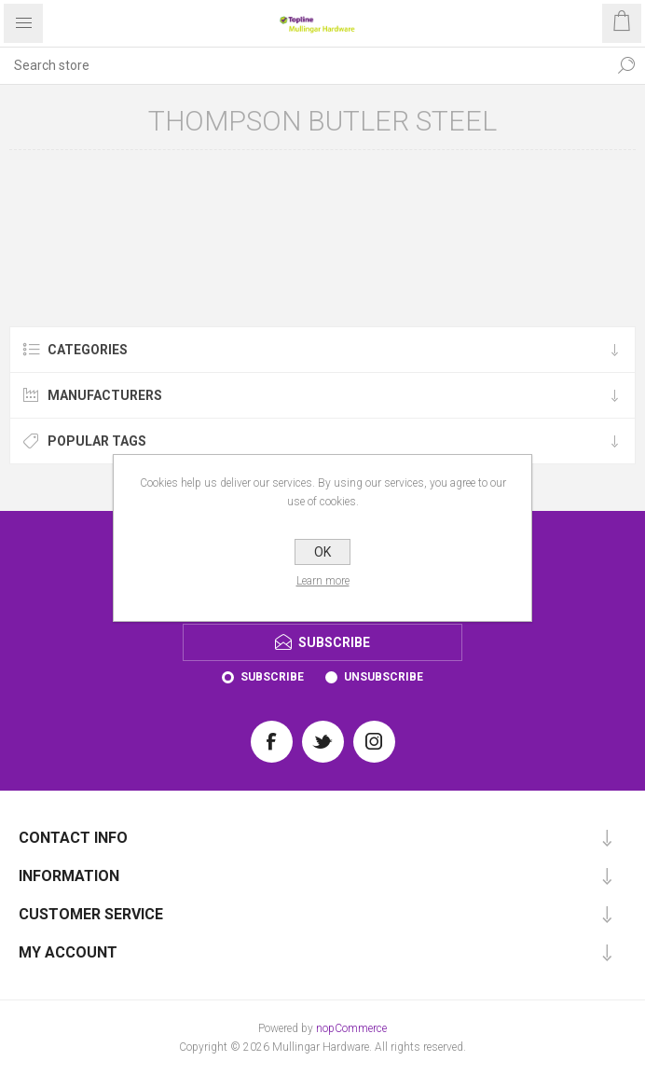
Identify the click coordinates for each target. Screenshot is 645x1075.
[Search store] (304, 65)
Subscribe (272, 676)
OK (322, 551)
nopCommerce (351, 1028)
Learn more (323, 580)
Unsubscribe (383, 676)
